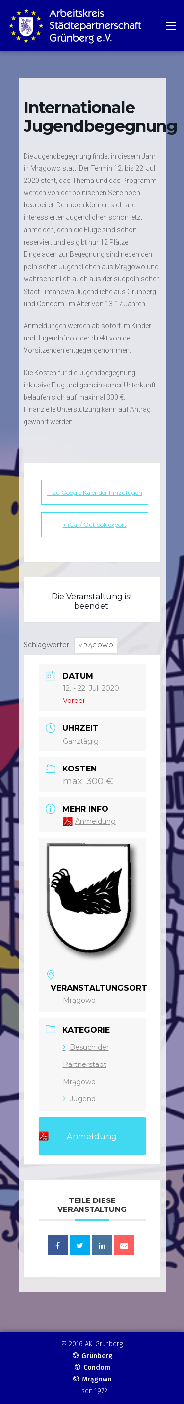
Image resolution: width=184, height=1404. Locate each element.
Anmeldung (95, 821)
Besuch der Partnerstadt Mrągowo (86, 1064)
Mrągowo (96, 645)
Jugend (79, 1098)
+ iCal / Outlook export (95, 524)
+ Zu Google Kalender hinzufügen (94, 492)
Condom (92, 1367)
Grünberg (92, 1356)
